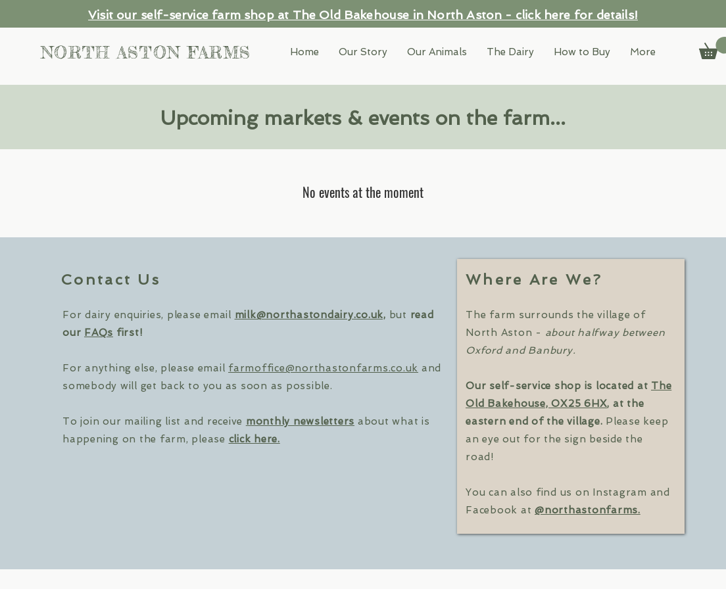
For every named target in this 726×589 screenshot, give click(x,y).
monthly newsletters (300, 421)
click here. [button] (254, 439)
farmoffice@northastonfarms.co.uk (323, 368)
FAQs (98, 333)
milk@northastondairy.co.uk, (310, 315)
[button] (643, 52)
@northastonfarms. (588, 510)
